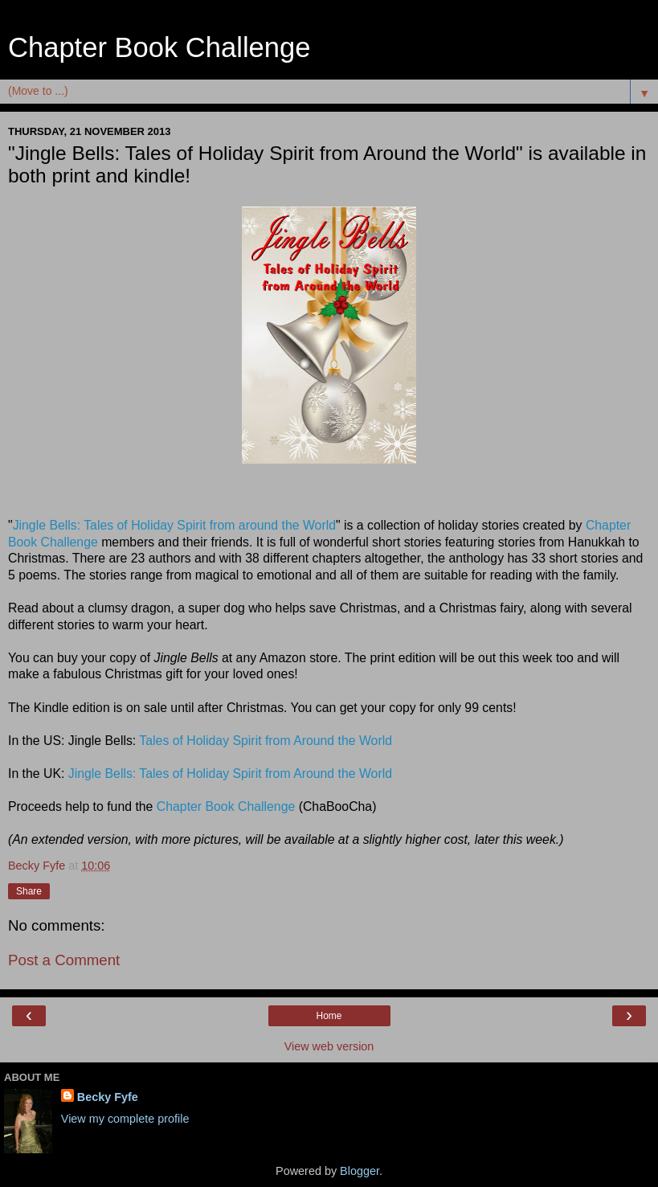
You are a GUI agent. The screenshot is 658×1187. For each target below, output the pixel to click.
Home (328, 1015)
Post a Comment (64, 960)
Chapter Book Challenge (159, 47)
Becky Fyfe (107, 1097)
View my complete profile (125, 1118)
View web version (329, 1046)
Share (29, 891)
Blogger (359, 1170)
